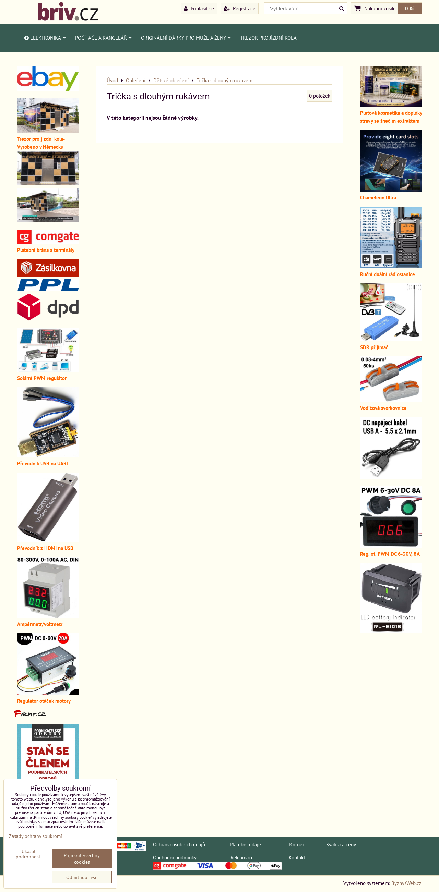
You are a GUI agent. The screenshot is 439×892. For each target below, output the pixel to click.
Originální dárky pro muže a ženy (186, 37)
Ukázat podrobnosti (29, 853)
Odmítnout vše (81, 877)
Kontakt (297, 857)
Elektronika (44, 37)
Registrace (240, 8)
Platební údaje (245, 844)
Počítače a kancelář (103, 37)
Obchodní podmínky (174, 857)
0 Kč (410, 8)
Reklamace (242, 857)
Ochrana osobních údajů (179, 844)
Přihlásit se (199, 8)
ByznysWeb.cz (406, 883)
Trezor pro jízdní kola (268, 37)
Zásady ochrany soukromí (35, 836)
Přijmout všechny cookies (82, 858)
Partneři (297, 844)
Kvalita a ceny (341, 844)
